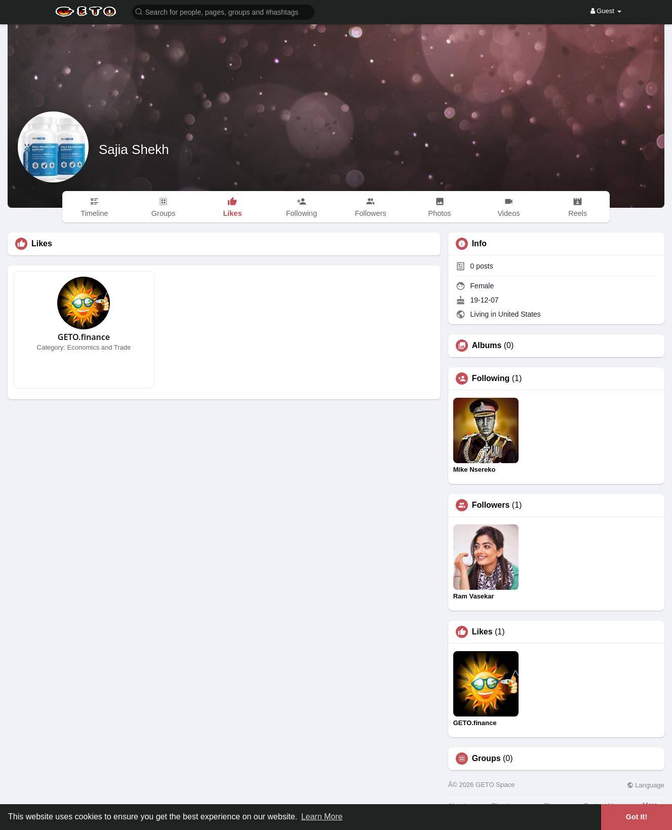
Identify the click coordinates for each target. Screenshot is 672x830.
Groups (486, 758)
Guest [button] (605, 11)
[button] (223, 11)
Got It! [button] (636, 817)
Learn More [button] (322, 816)
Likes (482, 632)
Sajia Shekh (134, 149)
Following (491, 378)
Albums (487, 346)
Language (645, 785)
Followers (491, 505)
